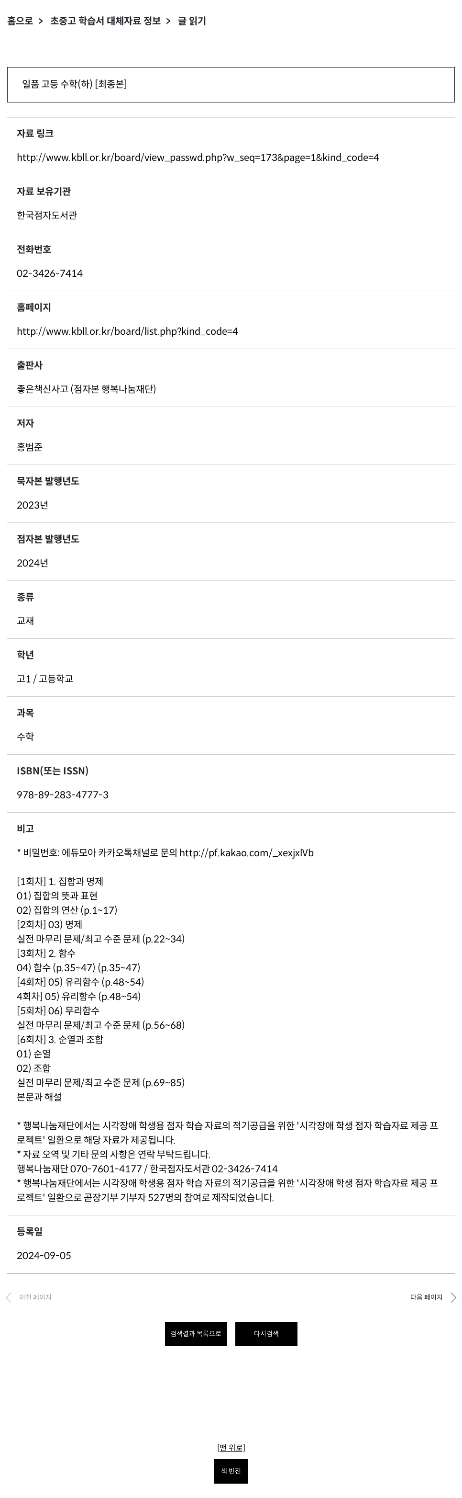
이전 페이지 (35, 1297)
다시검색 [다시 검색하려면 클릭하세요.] (266, 1333)
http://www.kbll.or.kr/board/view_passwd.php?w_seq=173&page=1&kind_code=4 (198, 158)
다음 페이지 (426, 1297)
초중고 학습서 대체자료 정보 (105, 21)
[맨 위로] (231, 1448)
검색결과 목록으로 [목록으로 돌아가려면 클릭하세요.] (195, 1333)
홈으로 (20, 21)
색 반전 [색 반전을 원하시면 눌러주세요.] (231, 1471)
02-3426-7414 (50, 274)
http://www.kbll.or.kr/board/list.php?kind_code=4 (127, 332)
